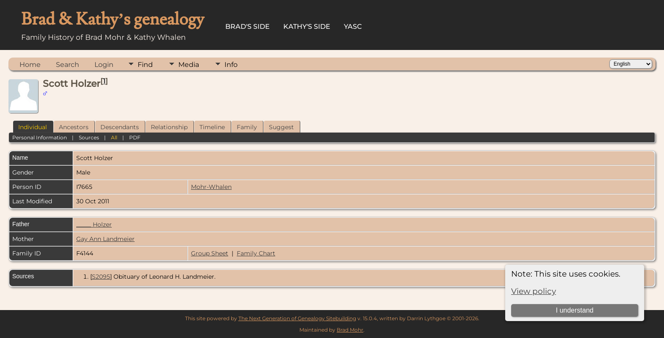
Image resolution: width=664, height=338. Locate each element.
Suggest (281, 127)
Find (145, 65)
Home (30, 65)
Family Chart (256, 253)
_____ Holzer (94, 224)
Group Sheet (209, 253)
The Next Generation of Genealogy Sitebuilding (297, 318)
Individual (32, 127)
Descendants (119, 127)
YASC (353, 26)
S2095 (101, 276)
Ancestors (74, 127)
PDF (135, 137)
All (114, 137)
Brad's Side (247, 26)
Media (188, 65)
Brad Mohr (350, 330)
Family (247, 127)
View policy (533, 291)
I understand (574, 310)
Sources (89, 137)
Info (231, 65)
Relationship (169, 127)
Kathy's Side (306, 26)
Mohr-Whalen (211, 187)
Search (67, 65)
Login (103, 65)
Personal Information (39, 137)
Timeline (212, 127)
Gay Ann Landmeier (105, 239)
